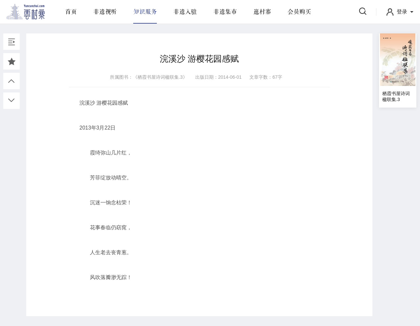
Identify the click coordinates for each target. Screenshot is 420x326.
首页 (71, 12)
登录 (402, 11)
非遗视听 (105, 12)
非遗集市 (225, 12)
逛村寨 (262, 12)
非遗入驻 (185, 12)
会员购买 (299, 12)
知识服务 (145, 12)
